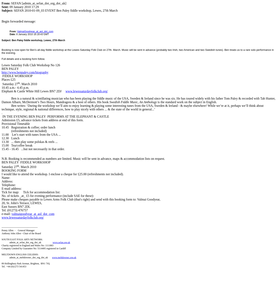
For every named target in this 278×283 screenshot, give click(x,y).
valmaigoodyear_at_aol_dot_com (32, 214)
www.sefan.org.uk (61, 242)
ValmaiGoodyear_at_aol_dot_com (35, 31)
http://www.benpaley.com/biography (25, 72)
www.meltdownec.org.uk (64, 257)
